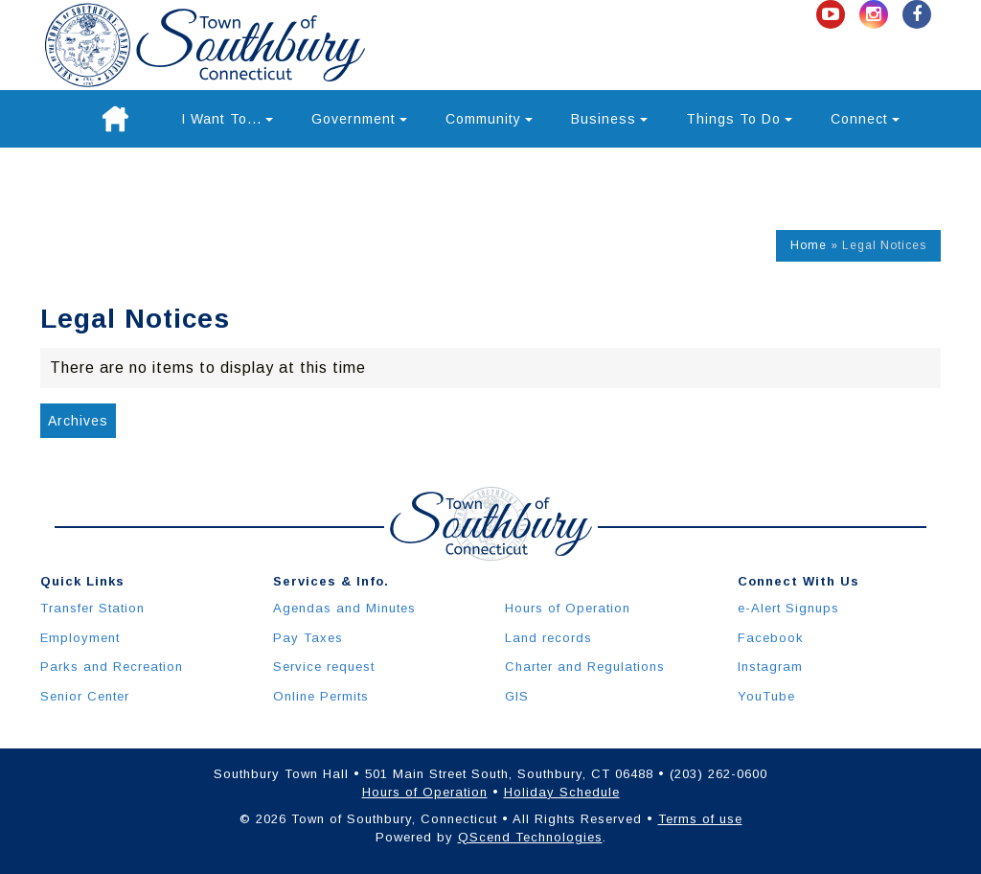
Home (808, 245)
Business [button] (609, 118)
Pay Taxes (308, 638)
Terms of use (700, 819)
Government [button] (359, 118)
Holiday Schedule (562, 792)
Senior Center (84, 696)
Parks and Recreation (111, 666)
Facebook (771, 638)
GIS (517, 696)
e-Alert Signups (788, 608)
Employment (80, 638)
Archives (78, 420)
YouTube (766, 696)
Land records (548, 638)
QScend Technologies (530, 837)
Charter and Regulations (585, 666)
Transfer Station (92, 608)
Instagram (770, 666)
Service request (324, 666)
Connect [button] (865, 118)
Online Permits (321, 696)
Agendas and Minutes (344, 608)
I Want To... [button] (227, 118)
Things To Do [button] (739, 118)
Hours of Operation (567, 608)
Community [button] (489, 118)
